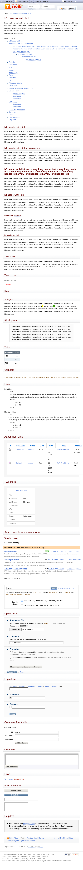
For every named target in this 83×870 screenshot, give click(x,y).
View (38, 1)
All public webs (29, 605)
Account (67, 1)
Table (11, 75)
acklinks (64, 838)
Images (11, 70)
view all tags (26, 13)
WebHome (8, 779)
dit (9, 838)
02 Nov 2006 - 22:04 (56, 560)
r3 (49, 838)
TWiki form (13, 86)
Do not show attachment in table (24, 657)
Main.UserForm (21, 491)
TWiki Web (21, 1)
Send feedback (39, 858)
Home (9, 1)
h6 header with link (33, 59)
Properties (17, 99)
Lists (10, 80)
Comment (17, 96)
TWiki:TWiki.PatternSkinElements (58, 860)
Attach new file (19, 94)
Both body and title (55, 601)
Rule (10, 67)
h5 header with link (29, 57)
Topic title (39, 601)
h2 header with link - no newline (21, 44)
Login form (13, 101)
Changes (31, 686)
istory (41, 838)
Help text (12, 120)
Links (11, 115)
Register (22, 686)
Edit (45, 1)
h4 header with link (24, 54)
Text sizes (12, 62)
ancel (22, 672)
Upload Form (14, 91)
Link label (9, 735)
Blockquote (13, 72)
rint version (32, 838)
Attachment (20, 445)
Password (17, 107)
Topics (39, 686)
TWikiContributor (63, 450)
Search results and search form (21, 88)
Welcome (13, 686)
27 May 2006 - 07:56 (59, 551)
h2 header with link (16, 41)
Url (12, 732)
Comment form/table (17, 109)
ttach (16, 838)
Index (47, 686)
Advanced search (64, 588)
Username (17, 104)
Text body (27, 601)
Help (72, 588)
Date (51, 445)
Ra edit (15, 840)
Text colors (13, 65)
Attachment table (15, 83)
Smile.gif (19, 463)
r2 (54, 838)
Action (32, 445)
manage (31, 450)
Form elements (14, 117)
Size (42, 445)
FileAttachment (29, 823)
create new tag (15, 13)
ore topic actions (28, 840)
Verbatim (12, 78)
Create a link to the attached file (24, 652)
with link (24, 18)
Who (64, 445)
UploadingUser (59, 623)
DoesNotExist (19, 779)
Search (54, 686)
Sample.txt (19, 450)
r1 (58, 838)
